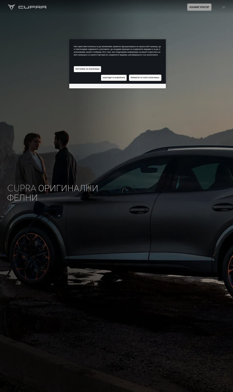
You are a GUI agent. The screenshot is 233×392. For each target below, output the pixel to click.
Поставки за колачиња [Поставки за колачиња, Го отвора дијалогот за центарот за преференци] (87, 69)
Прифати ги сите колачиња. (145, 78)
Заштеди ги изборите (114, 78)
